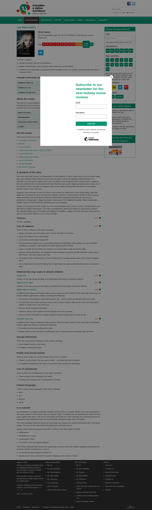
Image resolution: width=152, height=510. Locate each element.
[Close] (111, 77)
